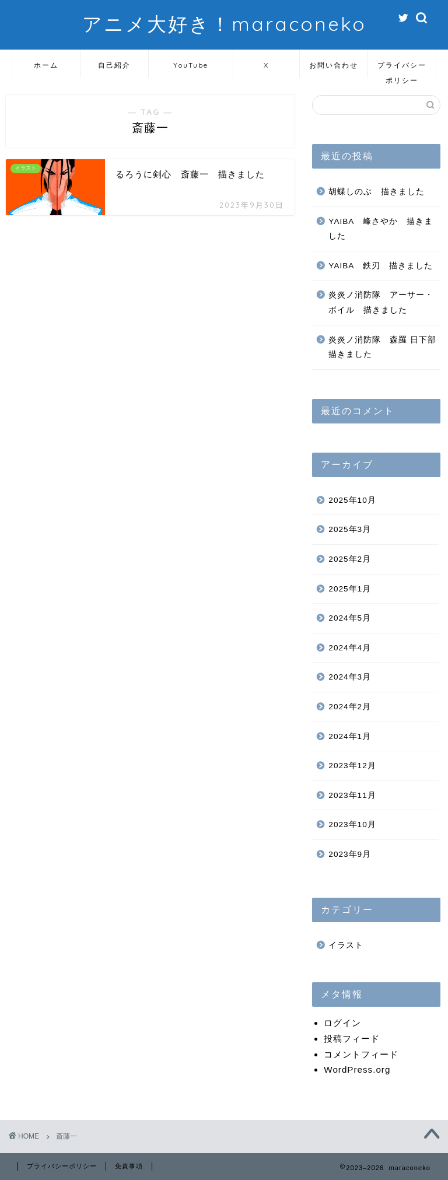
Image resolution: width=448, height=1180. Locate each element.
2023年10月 (352, 824)
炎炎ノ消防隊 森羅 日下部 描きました (383, 347)
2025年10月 (352, 500)
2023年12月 (352, 765)
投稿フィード (352, 1039)
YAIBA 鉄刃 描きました (380, 265)
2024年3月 (349, 677)
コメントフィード (361, 1054)
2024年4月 (349, 647)
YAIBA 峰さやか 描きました (380, 229)
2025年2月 (349, 559)
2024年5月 (349, 618)
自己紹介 (114, 65)
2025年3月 (349, 529)
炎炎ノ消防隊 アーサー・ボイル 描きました (380, 302)
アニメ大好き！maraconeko (224, 24)
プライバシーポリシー (401, 69)
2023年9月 (349, 854)
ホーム (46, 65)
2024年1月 (349, 736)
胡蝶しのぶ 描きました (376, 191)
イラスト (345, 945)
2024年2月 (349, 706)
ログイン (342, 1023)
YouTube (190, 65)
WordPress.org (357, 1069)
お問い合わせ (333, 65)
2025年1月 (349, 588)
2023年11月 (352, 795)
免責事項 (129, 1166)
